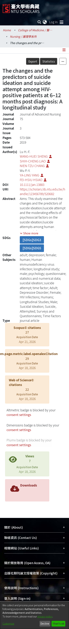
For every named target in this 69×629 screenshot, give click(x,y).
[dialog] (34, 615)
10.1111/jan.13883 (32, 184)
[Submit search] (39, 22)
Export (32, 61)
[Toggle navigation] (61, 22)
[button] (29, 233)
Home (7, 30)
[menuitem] (45, 22)
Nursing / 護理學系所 (23, 36)
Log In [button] (53, 22)
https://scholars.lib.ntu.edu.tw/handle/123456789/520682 (42, 191)
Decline (44, 623)
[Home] (21, 7)
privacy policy (44, 616)
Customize (8, 623)
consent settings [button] (19, 414)
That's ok (58, 623)
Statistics (48, 61)
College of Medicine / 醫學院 (35, 30)
